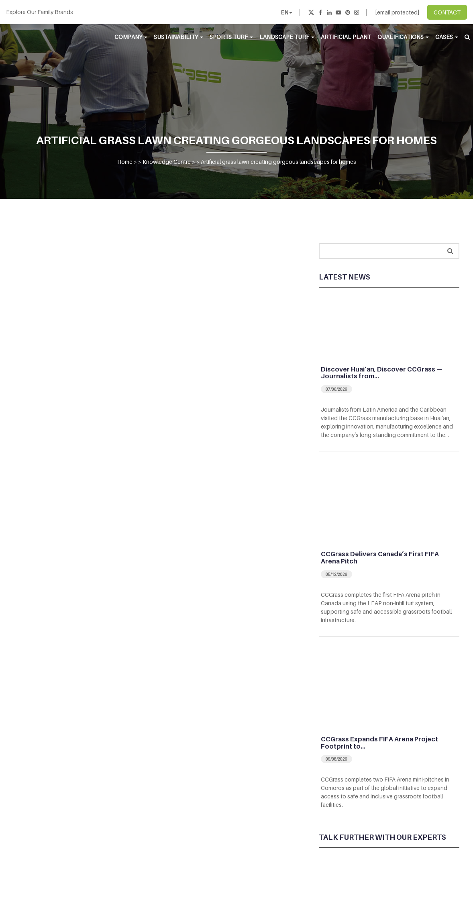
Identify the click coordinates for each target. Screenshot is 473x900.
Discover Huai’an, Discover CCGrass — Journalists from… (381, 372)
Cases (446, 36)
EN (286, 12)
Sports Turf (231, 36)
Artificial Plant (346, 36)
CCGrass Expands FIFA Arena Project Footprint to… (379, 742)
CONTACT (447, 12)
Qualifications (403, 36)
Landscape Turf (286, 36)
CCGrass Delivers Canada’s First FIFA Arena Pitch (380, 557)
